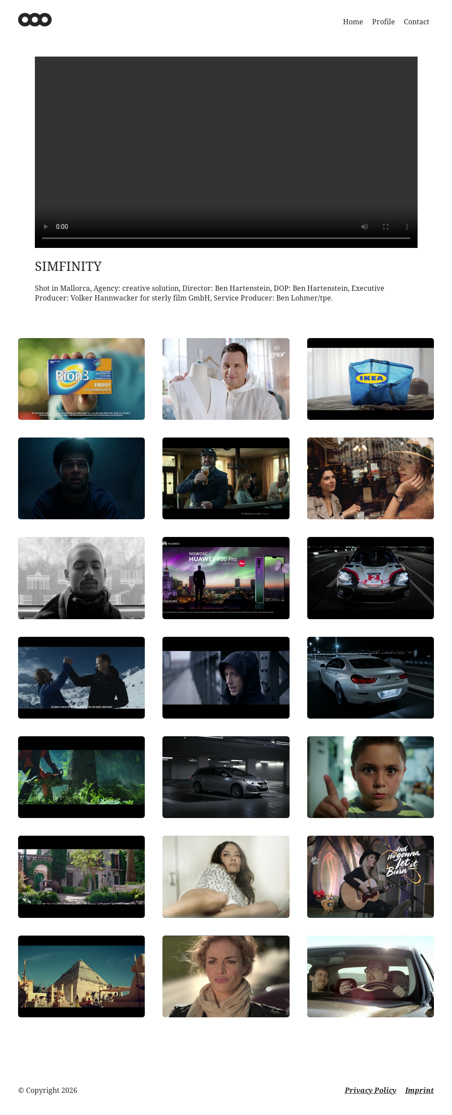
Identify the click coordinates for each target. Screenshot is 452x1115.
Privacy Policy (370, 1090)
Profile (383, 22)
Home (353, 22)
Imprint (419, 1090)
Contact (416, 22)
